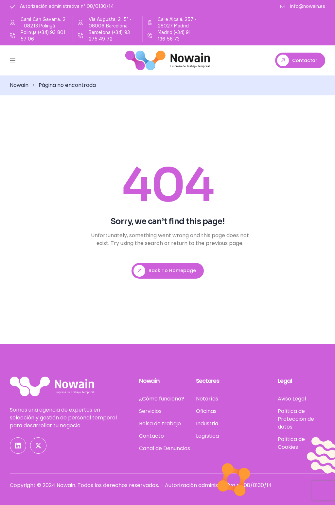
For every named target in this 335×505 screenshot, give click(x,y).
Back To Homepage (164, 271)
